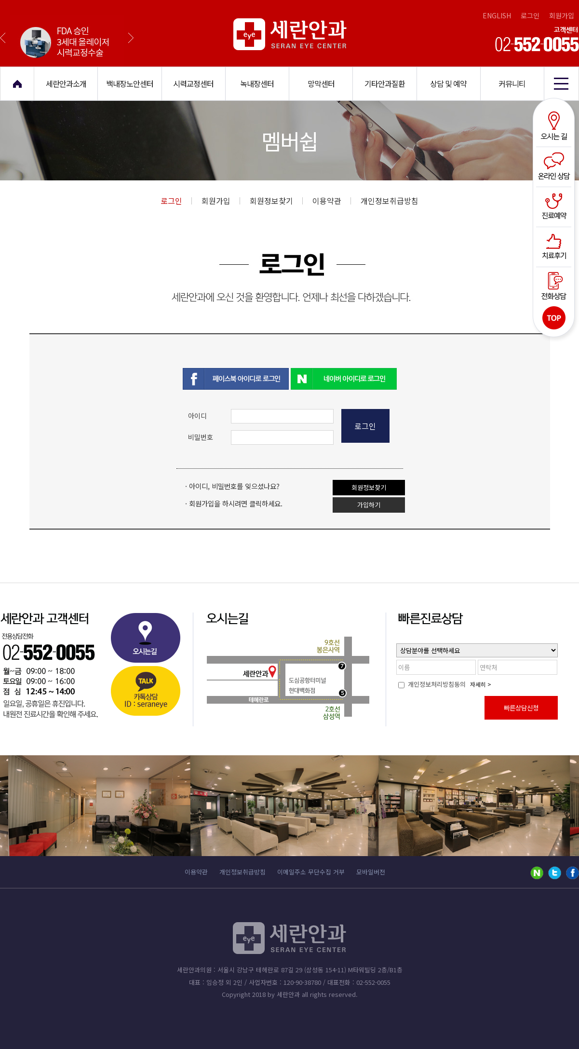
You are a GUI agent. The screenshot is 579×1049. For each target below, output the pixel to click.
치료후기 (555, 245)
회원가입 (561, 15)
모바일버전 (370, 871)
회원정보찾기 (276, 200)
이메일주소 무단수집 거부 (311, 871)
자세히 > (480, 684)
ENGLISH (497, 15)
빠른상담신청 (521, 707)
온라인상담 (555, 166)
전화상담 (555, 285)
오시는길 (555, 127)
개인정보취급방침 (389, 200)
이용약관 (331, 200)
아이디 (197, 416)
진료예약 (555, 206)
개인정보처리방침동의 (432, 684)
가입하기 (368, 504)
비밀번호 (200, 437)
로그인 (530, 15)
